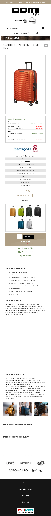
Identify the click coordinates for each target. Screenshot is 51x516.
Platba (18, 2)
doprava (25, 252)
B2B (42, 2)
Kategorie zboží (12, 38)
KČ (32, 33)
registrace (24, 33)
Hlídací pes (25, 256)
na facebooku (25, 195)
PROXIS (27, 162)
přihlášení (16, 33)
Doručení (10, 2)
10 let (28, 185)
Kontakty (35, 2)
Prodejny (26, 2)
